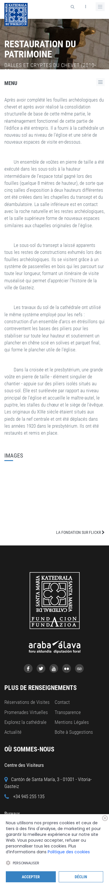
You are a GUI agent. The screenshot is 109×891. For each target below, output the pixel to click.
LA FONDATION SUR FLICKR (80, 532)
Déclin (81, 876)
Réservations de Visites (27, 702)
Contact (62, 702)
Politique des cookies (69, 852)
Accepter (31, 876)
